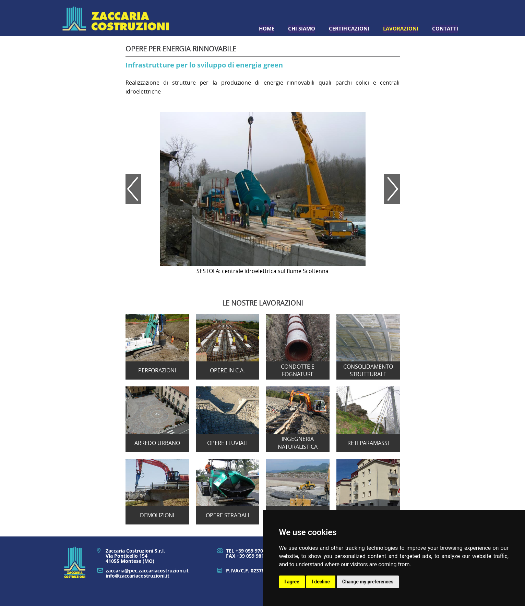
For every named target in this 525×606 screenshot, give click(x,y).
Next (392, 189)
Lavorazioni (400, 28)
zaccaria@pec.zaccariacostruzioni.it (147, 570)
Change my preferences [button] (367, 581)
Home (266, 28)
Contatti (445, 28)
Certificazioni (349, 28)
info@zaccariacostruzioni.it (137, 575)
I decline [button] (321, 581)
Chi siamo (301, 28)
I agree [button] (292, 581)
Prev (133, 189)
